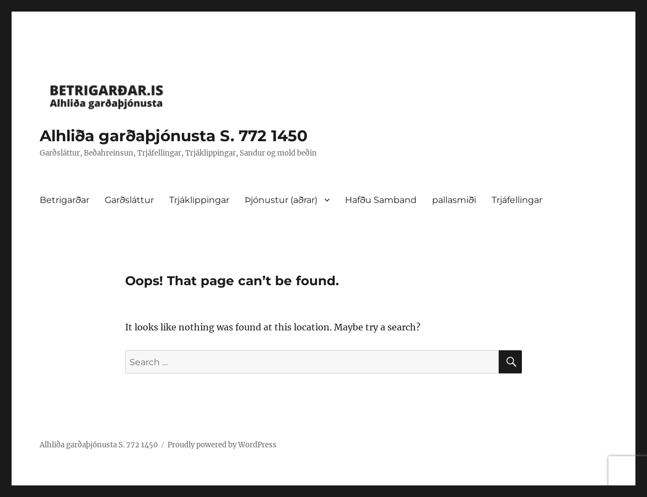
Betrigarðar (64, 200)
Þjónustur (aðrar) (281, 200)
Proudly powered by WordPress (222, 445)
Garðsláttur (129, 200)
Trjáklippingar (199, 200)
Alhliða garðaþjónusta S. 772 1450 (174, 135)
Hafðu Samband (381, 200)
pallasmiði (454, 200)
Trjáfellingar (517, 200)
